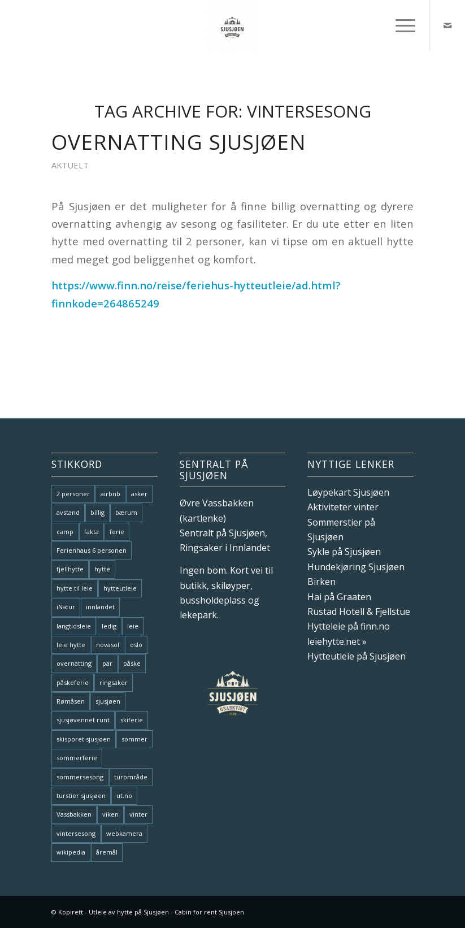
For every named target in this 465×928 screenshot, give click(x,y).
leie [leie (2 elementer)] (132, 626)
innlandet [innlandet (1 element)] (100, 606)
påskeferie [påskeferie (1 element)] (73, 682)
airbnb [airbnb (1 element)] (110, 493)
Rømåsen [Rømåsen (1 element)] (71, 701)
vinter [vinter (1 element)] (138, 814)
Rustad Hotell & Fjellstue (358, 611)
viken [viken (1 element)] (110, 814)
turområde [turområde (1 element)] (130, 777)
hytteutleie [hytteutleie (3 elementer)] (120, 588)
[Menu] (399, 25)
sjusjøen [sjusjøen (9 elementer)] (107, 701)
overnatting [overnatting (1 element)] (74, 663)
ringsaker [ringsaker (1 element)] (113, 682)
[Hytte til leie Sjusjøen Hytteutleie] (232, 25)
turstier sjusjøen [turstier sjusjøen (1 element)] (81, 795)
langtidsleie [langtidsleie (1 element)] (74, 626)
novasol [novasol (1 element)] (107, 644)
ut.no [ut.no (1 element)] (124, 795)
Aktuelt (70, 165)
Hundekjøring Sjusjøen (356, 567)
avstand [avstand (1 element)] (68, 512)
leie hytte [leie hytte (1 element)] (71, 644)
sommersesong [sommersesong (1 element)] (80, 777)
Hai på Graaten (339, 597)
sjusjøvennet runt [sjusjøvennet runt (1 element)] (83, 719)
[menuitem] (399, 25)
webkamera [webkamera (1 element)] (124, 833)
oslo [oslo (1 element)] (136, 644)
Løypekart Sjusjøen (348, 492)
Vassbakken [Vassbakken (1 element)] (74, 814)
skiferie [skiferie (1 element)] (131, 719)
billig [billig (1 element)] (97, 512)
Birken (321, 581)
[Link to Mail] (447, 25)
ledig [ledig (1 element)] (109, 626)
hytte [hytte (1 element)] (102, 569)
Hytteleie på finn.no (348, 626)
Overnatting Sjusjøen (178, 142)
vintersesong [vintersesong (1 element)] (76, 833)
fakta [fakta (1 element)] (91, 531)
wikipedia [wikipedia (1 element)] (71, 852)
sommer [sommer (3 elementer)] (134, 739)
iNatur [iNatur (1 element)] (66, 606)
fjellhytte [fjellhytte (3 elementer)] (70, 569)
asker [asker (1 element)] (139, 493)
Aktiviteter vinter (343, 507)
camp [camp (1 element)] (65, 531)
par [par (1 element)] (107, 663)
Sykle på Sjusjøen (344, 551)
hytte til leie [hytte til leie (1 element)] (75, 588)
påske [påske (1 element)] (132, 663)
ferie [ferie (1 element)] (117, 531)
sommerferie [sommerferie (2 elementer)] (77, 757)
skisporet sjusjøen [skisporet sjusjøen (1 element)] (84, 739)
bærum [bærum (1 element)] (126, 512)
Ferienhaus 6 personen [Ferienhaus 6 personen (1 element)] (92, 550)
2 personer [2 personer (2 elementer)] (73, 493)
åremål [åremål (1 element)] (107, 852)
